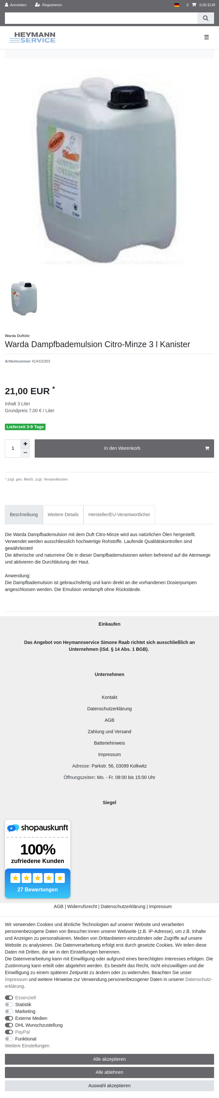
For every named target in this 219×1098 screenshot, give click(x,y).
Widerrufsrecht (82, 906)
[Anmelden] (15, 5)
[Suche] (205, 18)
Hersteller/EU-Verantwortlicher (119, 514)
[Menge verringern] (25, 453)
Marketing (25, 1011)
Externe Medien (31, 1018)
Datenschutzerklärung (109, 708)
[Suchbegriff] (101, 18)
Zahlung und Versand (109, 731)
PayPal (22, 1032)
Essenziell (25, 997)
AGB (110, 720)
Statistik (23, 1004)
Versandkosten (55, 479)
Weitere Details (63, 514)
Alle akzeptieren (109, 1059)
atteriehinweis (111, 743)
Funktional (26, 1038)
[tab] (24, 514)
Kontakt (109, 697)
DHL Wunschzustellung (39, 1025)
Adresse (80, 766)
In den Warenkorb (156, 448)
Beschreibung (24, 514)
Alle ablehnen (109, 1072)
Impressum (109, 754)
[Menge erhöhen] (25, 443)
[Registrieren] (48, 5)
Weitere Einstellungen (27, 1045)
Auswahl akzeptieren (109, 1085)
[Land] (177, 5)
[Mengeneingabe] (13, 448)
